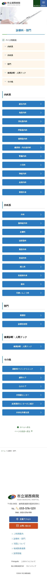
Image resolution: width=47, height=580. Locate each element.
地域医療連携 (19, 548)
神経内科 (22, 174)
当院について (19, 544)
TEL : (23, 508)
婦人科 (22, 267)
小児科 (22, 165)
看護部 (22, 315)
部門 (9, 64)
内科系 (10, 47)
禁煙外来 (22, 192)
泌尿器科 (22, 241)
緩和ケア (22, 378)
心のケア (22, 386)
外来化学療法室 (22, 412)
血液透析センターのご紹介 (23, 404)
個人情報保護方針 (17, 566)
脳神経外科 (22, 223)
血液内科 (22, 182)
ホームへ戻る (25, 427)
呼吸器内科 (22, 130)
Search (37, 6)
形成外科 (22, 258)
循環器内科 (22, 139)
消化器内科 (22, 121)
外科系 (10, 55)
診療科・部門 (19, 539)
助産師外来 (22, 275)
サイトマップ (31, 566)
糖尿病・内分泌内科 (22, 148)
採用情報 (17, 553)
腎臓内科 (22, 156)
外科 (22, 214)
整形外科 (22, 249)
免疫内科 (22, 113)
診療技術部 (22, 324)
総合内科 (22, 104)
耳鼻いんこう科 (22, 293)
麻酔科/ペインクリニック (22, 369)
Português (15, 561)
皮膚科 (22, 232)
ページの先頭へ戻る (22, 431)
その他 (10, 82)
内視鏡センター (22, 395)
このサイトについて (28, 561)
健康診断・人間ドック (16, 73)
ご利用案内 (18, 534)
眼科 (22, 284)
